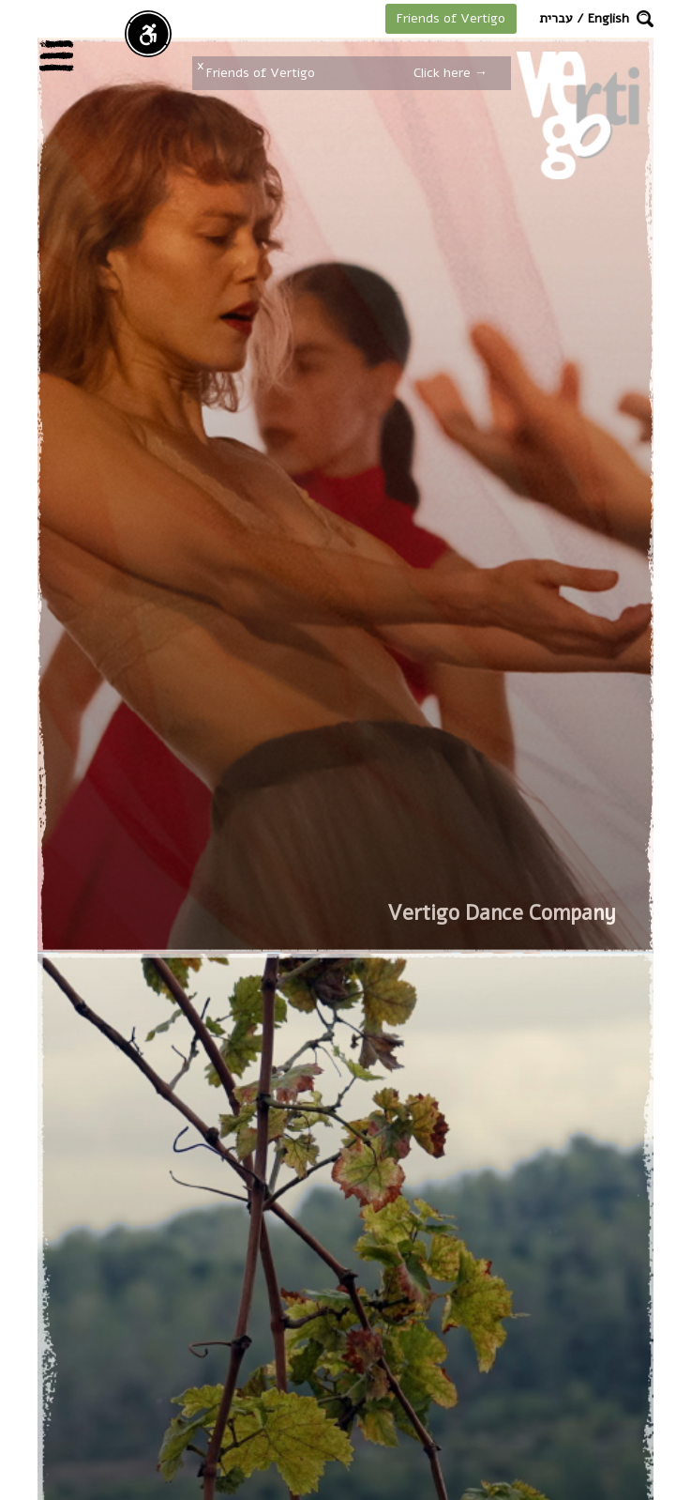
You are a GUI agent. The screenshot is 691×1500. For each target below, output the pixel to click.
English (608, 18)
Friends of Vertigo (451, 18)
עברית (556, 18)
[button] (645, 18)
